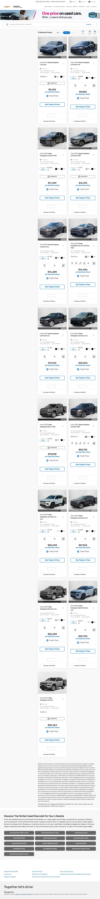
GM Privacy (30, 894)
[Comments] (52, 83)
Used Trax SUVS (81, 843)
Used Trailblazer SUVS (50, 843)
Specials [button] (75, 6)
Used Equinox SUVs (81, 833)
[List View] (94, 33)
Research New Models (11, 871)
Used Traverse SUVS (50, 838)
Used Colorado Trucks (80, 838)
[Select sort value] (83, 32)
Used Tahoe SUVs (19, 838)
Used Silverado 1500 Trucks (19, 833)
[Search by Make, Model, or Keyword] (47, 24)
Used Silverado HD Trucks (50, 833)
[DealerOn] (9, 892)
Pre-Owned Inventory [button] (59, 6)
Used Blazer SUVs (19, 848)
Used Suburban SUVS (19, 843)
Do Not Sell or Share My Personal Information (46, 877)
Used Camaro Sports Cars (81, 848)
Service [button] (88, 6)
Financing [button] (68, 6)
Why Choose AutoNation (40, 874)
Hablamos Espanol (10, 877)
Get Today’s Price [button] (52, 104)
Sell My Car (82, 6)
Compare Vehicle (49, 121)
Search (88, 24)
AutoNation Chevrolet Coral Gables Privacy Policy (75, 874)
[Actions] (63, 63)
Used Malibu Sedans (50, 848)
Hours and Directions (66, 871)
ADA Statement (37, 871)
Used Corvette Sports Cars (19, 854)
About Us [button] (94, 6)
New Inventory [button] (48, 6)
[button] (65, 47)
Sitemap (23, 894)
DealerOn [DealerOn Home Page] (18, 894)
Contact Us (7, 874)
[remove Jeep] (58, 32)
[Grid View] (89, 33)
